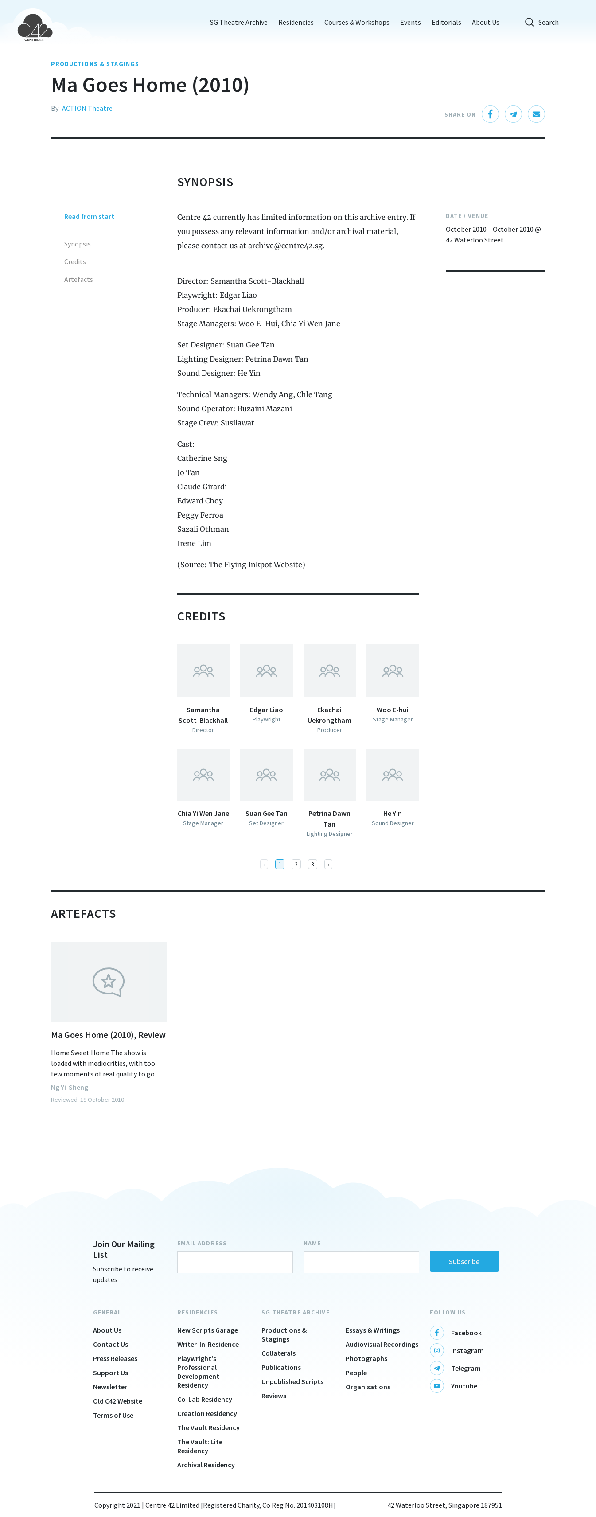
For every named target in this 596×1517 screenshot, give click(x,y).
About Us (483, 22)
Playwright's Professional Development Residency (198, 1371)
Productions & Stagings (284, 1334)
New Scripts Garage (207, 1330)
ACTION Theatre (87, 108)
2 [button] (296, 864)
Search (539, 22)
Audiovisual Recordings (382, 1344)
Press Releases (115, 1358)
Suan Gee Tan (266, 813)
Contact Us (110, 1344)
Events (407, 22)
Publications (281, 1367)
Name (312, 1243)
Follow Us (448, 1312)
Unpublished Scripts (292, 1381)
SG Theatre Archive (236, 22)
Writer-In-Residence (208, 1344)
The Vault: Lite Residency (199, 1446)
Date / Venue (467, 216)
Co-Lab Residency (204, 1399)
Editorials (444, 22)
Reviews (273, 1395)
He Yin (392, 813)
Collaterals (278, 1353)
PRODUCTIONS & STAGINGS (95, 64)
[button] (328, 864)
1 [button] (279, 864)
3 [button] (312, 864)
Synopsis (77, 243)
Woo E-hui (393, 709)
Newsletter (110, 1386)
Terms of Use (113, 1415)
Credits (75, 261)
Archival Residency (206, 1464)
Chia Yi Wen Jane (203, 813)
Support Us (110, 1372)
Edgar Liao (266, 709)
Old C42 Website (117, 1400)
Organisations (368, 1386)
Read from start (89, 216)
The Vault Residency (208, 1427)
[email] (536, 114)
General (107, 1312)
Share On (460, 114)
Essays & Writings (373, 1330)
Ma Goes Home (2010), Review (108, 1035)
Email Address (202, 1243)
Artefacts (78, 279)
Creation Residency (207, 1413)
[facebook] (490, 114)
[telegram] (513, 114)
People (356, 1372)
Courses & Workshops (354, 22)
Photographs (366, 1358)
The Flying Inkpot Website (255, 564)
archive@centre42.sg (285, 245)
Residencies (293, 22)
